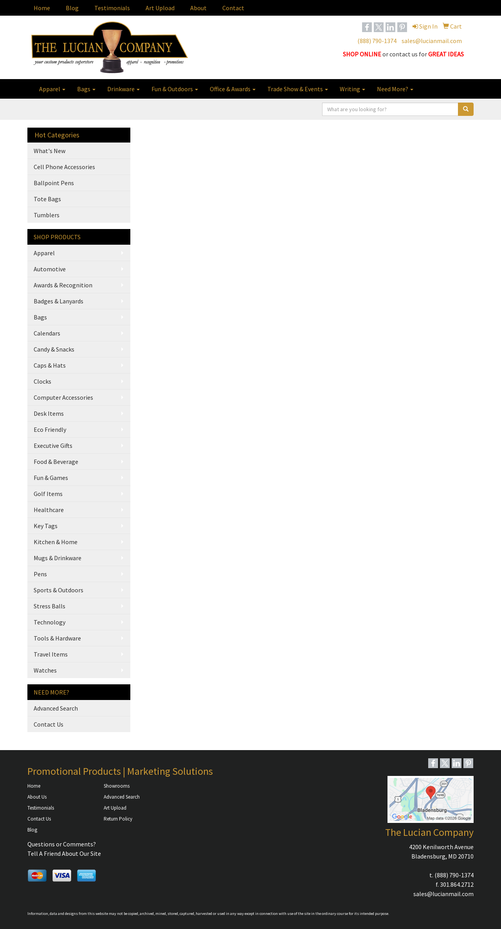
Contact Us (48, 724)
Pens (40, 574)
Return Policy (118, 818)
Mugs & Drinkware (57, 558)
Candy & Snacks (54, 349)
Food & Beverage (56, 461)
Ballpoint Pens (54, 183)
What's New (49, 151)
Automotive (50, 269)
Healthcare (49, 510)
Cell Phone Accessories (64, 167)
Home (42, 8)
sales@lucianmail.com (432, 41)
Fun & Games (51, 478)
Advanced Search (56, 708)
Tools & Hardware (57, 638)
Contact (233, 8)
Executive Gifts (53, 445)
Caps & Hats (50, 365)
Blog (72, 8)
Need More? (395, 89)
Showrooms (117, 786)
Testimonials (112, 8)
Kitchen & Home (55, 542)
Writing (352, 89)
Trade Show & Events (297, 89)
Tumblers (46, 215)
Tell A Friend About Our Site (64, 853)
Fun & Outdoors (174, 89)
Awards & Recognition (63, 285)
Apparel (52, 89)
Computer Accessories (63, 397)
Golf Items (48, 494)
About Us (37, 797)
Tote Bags (47, 199)
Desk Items (49, 413)
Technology (49, 622)
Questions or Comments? (61, 844)
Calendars (47, 333)
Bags (86, 89)
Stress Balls (49, 606)
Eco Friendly (50, 429)
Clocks (42, 381)
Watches (45, 670)
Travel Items (51, 654)
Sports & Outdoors (58, 590)
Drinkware (123, 89)
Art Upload (160, 8)
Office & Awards (233, 89)
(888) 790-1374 (376, 41)
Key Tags (46, 526)
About (198, 8)
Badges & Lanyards (58, 301)
